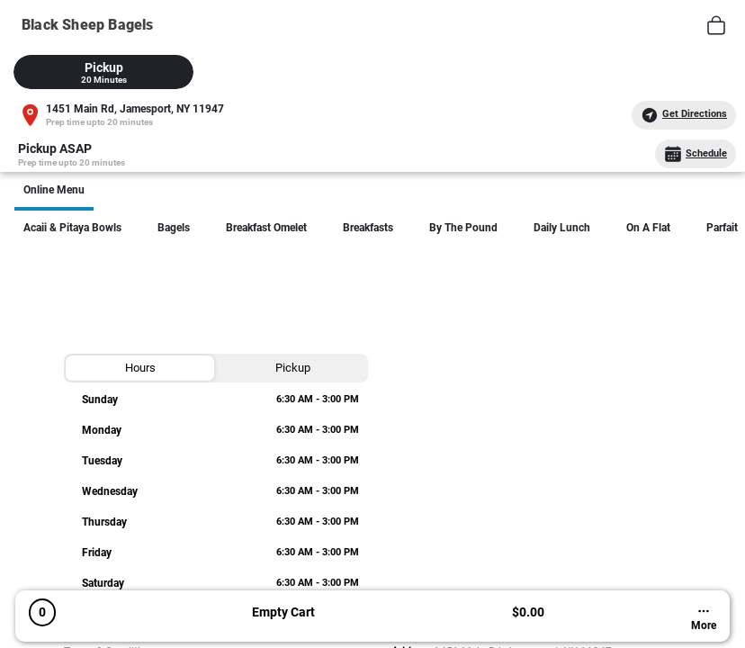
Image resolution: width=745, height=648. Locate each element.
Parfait (722, 227)
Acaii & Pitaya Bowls (72, 227)
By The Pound (463, 227)
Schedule (695, 154)
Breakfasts (368, 227)
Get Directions (684, 115)
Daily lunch (562, 227)
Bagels (173, 227)
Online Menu (54, 190)
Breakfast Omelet (266, 227)
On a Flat (648, 227)
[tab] (103, 72)
